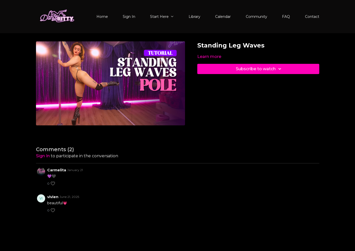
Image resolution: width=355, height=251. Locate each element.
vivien (52, 197)
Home (102, 16)
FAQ (286, 16)
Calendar (223, 16)
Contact (312, 16)
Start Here (162, 16)
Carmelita (56, 170)
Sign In (129, 16)
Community (256, 16)
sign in (43, 155)
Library (194, 16)
